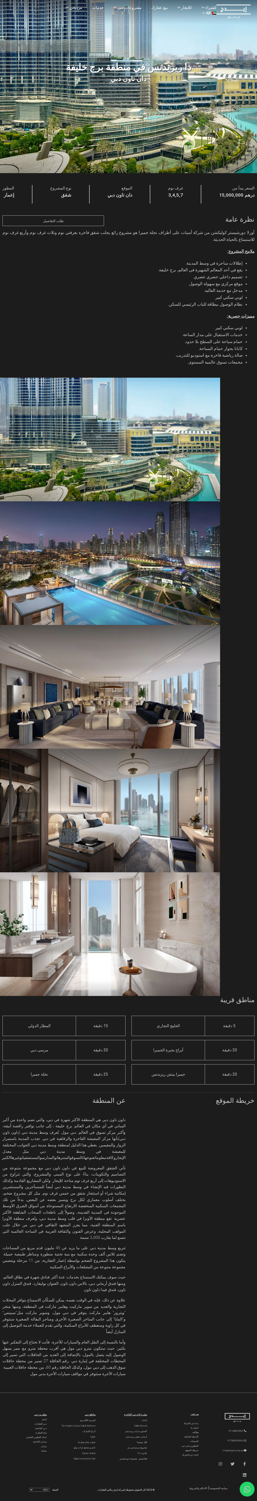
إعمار (44, 1419)
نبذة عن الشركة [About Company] (191, 1423)
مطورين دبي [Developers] (40, 1414)
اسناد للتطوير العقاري (36, 1437)
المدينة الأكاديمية (88, 1420)
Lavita (144, 1420)
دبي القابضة (41, 1428)
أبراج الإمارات (89, 1431)
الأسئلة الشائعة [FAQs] (191, 1436)
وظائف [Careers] (195, 1432)
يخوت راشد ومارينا (87, 1442)
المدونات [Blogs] (194, 1441)
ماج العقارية (41, 1433)
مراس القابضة (40, 1441)
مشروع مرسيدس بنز (137, 1447)
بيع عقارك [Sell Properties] (159, 7)
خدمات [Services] (98, 7)
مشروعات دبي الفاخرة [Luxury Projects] (135, 1414)
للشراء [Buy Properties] (209, 7)
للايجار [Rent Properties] (185, 7)
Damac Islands (89, 1453)
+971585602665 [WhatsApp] (237, 1440)
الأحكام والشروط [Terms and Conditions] (198, 1488)
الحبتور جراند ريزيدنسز (136, 1431)
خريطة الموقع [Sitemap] (192, 1450)
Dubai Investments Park (85, 1458)
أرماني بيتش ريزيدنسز (136, 1436)
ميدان (44, 1446)
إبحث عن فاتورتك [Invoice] (190, 1455)
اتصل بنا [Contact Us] (195, 1428)
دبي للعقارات (40, 1424)
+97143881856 (237, 1431)
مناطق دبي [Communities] (90, 1414)
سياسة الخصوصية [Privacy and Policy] (218, 1488)
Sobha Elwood (140, 1426)
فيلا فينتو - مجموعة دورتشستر (133, 1458)
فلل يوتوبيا (142, 1442)
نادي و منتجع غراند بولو (85, 1447)
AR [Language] (209, 13)
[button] (244, 1464)
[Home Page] (233, 12)
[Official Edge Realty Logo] (231, 1418)
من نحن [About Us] (74, 7)
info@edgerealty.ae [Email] (234, 1450)
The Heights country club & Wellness (78, 1426)
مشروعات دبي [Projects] (128, 7)
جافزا (93, 1436)
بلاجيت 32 (142, 1453)
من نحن (195, 1414)
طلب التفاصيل (53, 221)
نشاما (44, 1451)
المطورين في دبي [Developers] (190, 1446)
